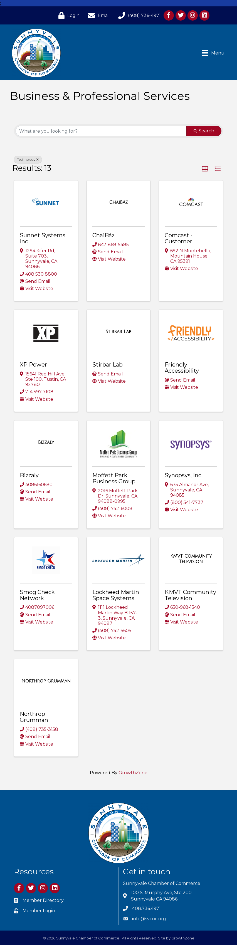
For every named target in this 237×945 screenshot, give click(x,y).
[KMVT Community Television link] (191, 558)
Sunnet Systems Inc (42, 238)
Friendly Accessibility (182, 367)
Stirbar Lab (107, 364)
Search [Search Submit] (204, 130)
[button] (205, 169)
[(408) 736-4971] (138, 15)
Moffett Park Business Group (113, 478)
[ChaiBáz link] (118, 202)
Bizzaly (29, 475)
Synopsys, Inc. (184, 475)
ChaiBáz (103, 235)
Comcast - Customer (178, 238)
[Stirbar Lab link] (118, 332)
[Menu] (213, 53)
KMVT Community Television (190, 595)
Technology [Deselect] (28, 159)
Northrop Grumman (34, 717)
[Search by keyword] (101, 131)
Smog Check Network (37, 595)
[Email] (97, 15)
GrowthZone (133, 772)
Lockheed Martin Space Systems (115, 595)
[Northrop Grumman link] (46, 681)
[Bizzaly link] (46, 442)
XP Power (33, 364)
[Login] (68, 15)
